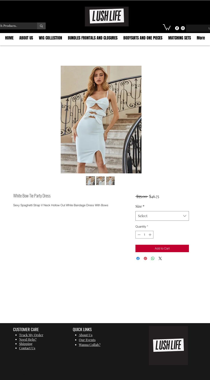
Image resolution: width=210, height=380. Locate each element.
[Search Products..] (41, 25)
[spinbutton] (144, 234)
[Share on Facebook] (138, 258)
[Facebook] (177, 28)
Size (139, 206)
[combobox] (162, 216)
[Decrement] (138, 234)
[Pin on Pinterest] (145, 258)
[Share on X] (160, 258)
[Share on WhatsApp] (152, 258)
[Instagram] (183, 28)
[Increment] (150, 234)
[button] (167, 27)
